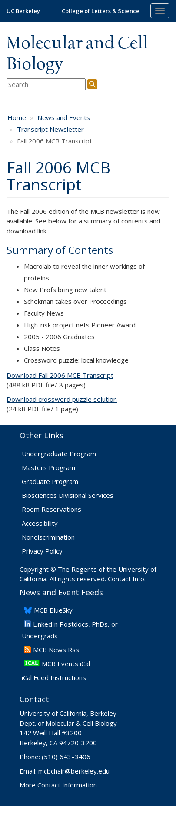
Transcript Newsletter (50, 129)
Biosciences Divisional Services (67, 495)
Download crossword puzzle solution (62, 399)
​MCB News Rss (56, 649)
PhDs (100, 624)
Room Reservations (51, 509)
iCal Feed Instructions (54, 677)
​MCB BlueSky (53, 610)
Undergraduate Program (59, 453)
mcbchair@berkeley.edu (74, 771)
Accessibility (40, 523)
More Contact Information (58, 784)
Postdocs (74, 624)
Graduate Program (50, 481)
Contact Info (126, 578)
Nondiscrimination (48, 537)
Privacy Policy (42, 551)
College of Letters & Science (100, 11)
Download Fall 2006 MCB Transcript (60, 375)
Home (16, 117)
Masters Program (48, 467)
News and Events (63, 117)
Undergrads (40, 635)
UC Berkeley (23, 11)
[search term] (46, 84)
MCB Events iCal (66, 663)
